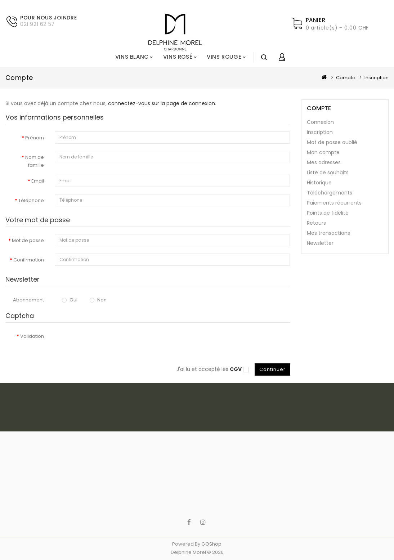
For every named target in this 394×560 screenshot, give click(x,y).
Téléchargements (329, 192)
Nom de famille (34, 161)
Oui (69, 299)
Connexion (320, 122)
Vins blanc (132, 57)
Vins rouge (224, 57)
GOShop (211, 544)
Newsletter (320, 243)
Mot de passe (28, 240)
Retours (316, 223)
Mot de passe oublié (332, 142)
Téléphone (31, 200)
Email (37, 181)
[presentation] (109, 344)
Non (98, 299)
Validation (32, 336)
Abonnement (28, 299)
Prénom (34, 137)
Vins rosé (177, 57)
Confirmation (28, 259)
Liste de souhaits (328, 172)
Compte (345, 77)
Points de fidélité (328, 212)
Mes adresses (324, 162)
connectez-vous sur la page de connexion (161, 103)
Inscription (376, 77)
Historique (319, 182)
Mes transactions (328, 233)
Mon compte (323, 152)
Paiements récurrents (334, 202)
